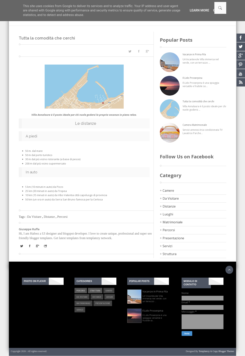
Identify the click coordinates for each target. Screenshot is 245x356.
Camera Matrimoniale (195, 125)
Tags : (23, 216)
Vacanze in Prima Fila (194, 54)
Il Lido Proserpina (192, 78)
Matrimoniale (173, 222)
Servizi (167, 246)
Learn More (199, 10)
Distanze (50, 216)
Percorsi (62, 216)
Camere (168, 190)
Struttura (169, 254)
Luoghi (168, 214)
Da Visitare (34, 216)
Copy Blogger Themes (223, 351)
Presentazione (173, 238)
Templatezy (204, 351)
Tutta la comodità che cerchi (198, 101)
